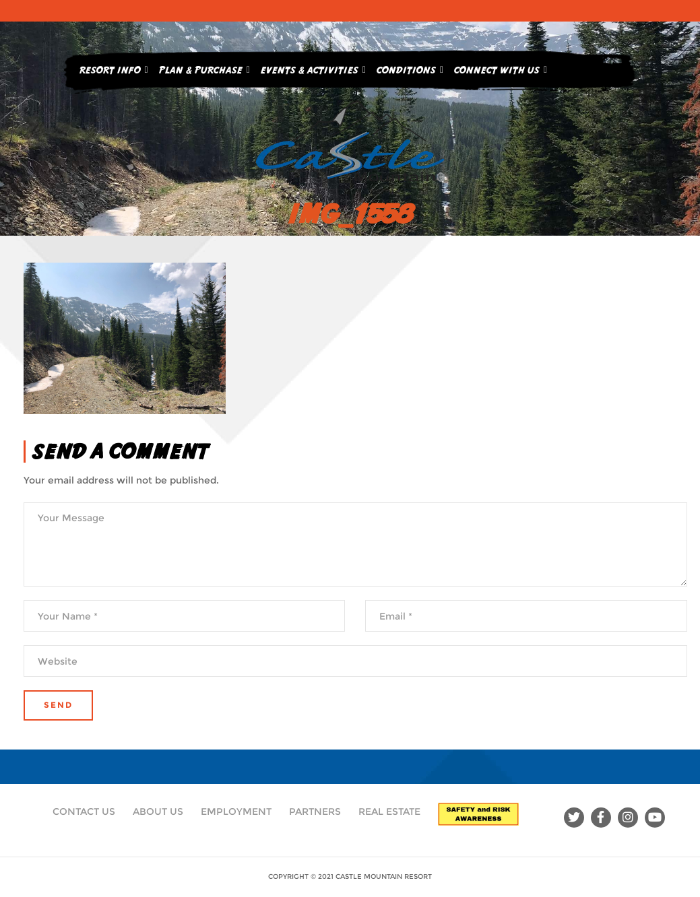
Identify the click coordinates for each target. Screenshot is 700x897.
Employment (236, 811)
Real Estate (389, 811)
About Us (158, 811)
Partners (315, 811)
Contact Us (84, 811)
